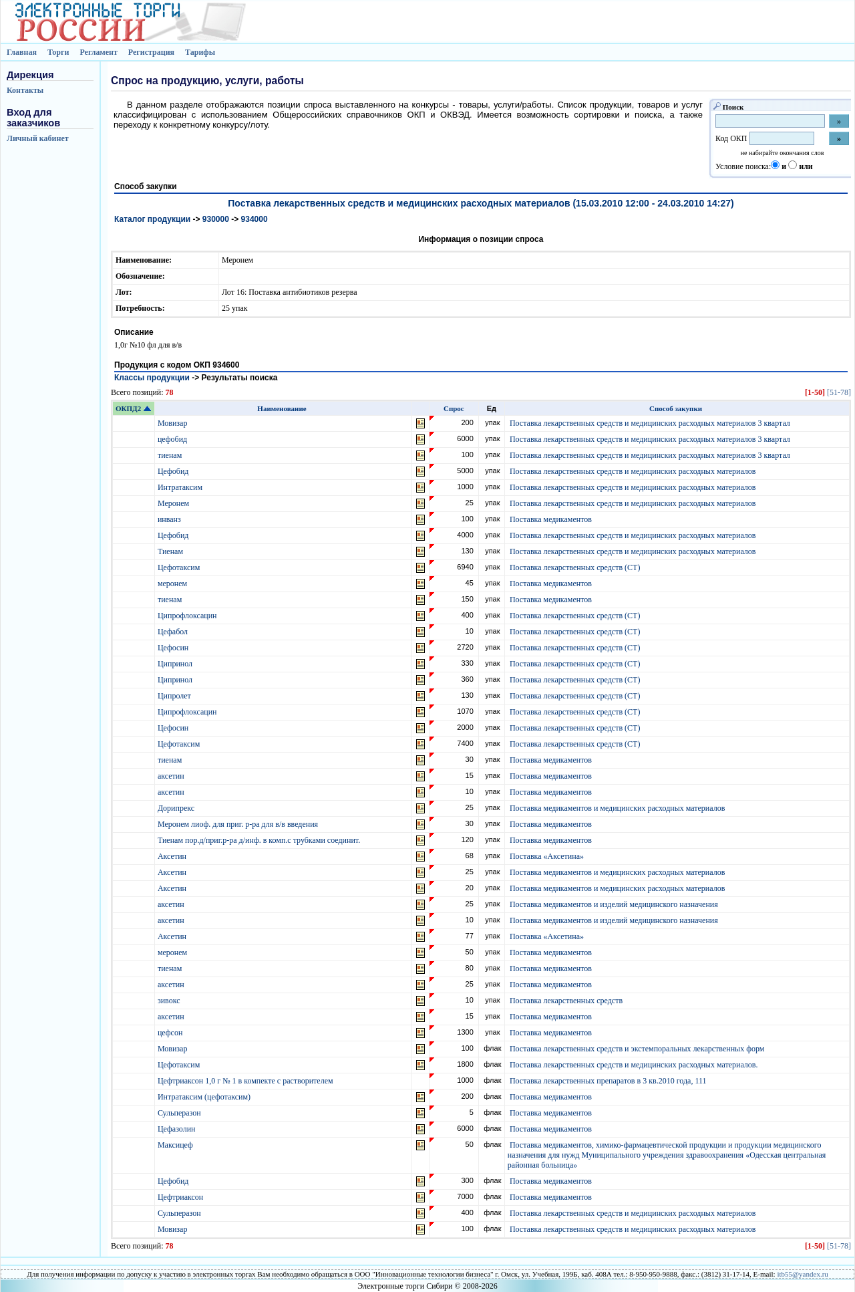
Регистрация (151, 52)
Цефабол (174, 631)
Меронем (174, 503)
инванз (170, 519)
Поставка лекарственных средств (566, 1000)
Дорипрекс (177, 808)
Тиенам (171, 551)
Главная (22, 52)
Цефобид (174, 471)
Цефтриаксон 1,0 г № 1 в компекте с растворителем (246, 1080)
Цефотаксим (180, 567)
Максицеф (176, 1145)
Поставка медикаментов (551, 519)
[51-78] (839, 392)
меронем (173, 583)
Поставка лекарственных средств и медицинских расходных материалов (633, 471)
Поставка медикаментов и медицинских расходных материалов (617, 808)
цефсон (171, 1032)
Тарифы (200, 52)
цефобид (173, 439)
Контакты (25, 90)
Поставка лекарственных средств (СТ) (575, 567)
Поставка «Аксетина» (547, 856)
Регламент (98, 52)
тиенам (171, 455)
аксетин (172, 776)
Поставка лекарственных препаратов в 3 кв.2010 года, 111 (608, 1080)
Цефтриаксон (181, 1197)
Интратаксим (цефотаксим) (205, 1097)
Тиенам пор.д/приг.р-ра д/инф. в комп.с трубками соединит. (260, 840)
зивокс (170, 1000)
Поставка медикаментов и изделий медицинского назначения (614, 904)
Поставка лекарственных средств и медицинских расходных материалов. (634, 1064)
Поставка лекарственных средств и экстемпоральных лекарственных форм (637, 1048)
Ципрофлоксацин (188, 615)
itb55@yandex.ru (802, 1274)
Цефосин (174, 647)
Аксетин (173, 856)
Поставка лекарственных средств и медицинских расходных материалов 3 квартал (650, 423)
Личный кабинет (38, 138)
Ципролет (175, 695)
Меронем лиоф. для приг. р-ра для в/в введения (239, 824)
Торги (58, 52)
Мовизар (174, 423)
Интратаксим (181, 487)
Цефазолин (178, 1129)
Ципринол (176, 663)
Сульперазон (180, 1113)
